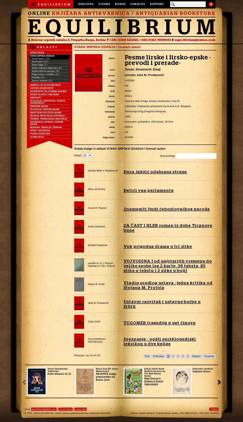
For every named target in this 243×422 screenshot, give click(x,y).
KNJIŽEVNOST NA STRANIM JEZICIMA (48, 91)
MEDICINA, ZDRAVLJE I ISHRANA (46, 127)
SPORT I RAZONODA (40, 130)
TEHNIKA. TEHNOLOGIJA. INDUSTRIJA (48, 119)
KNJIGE (120, 4)
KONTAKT (157, 4)
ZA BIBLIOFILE (37, 137)
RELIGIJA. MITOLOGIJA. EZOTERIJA (47, 116)
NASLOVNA (86, 4)
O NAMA (104, 4)
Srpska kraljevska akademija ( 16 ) (47, 68)
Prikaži (83, 155)
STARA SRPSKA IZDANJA (42, 56)
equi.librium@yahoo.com (44, 409)
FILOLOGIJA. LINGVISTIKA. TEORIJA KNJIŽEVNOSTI (47, 102)
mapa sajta (80, 409)
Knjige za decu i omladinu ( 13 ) (45, 74)
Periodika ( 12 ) (38, 77)
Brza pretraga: (188, 156)
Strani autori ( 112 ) (40, 62)
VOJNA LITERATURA (40, 134)
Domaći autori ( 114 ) (41, 59)
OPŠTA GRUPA (37, 53)
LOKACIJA (137, 4)
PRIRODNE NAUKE (39, 106)
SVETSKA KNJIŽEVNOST (42, 88)
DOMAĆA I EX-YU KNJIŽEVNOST (45, 85)
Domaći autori (129, 47)
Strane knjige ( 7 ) (39, 65)
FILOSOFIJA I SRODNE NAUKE (44, 109)
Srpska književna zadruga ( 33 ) (46, 71)
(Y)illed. (213, 409)
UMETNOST (35, 98)
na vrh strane (65, 409)
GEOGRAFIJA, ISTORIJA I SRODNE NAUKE (46, 123)
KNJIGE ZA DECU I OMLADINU (44, 94)
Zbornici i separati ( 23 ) (42, 81)
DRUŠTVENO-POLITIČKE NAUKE (45, 112)
